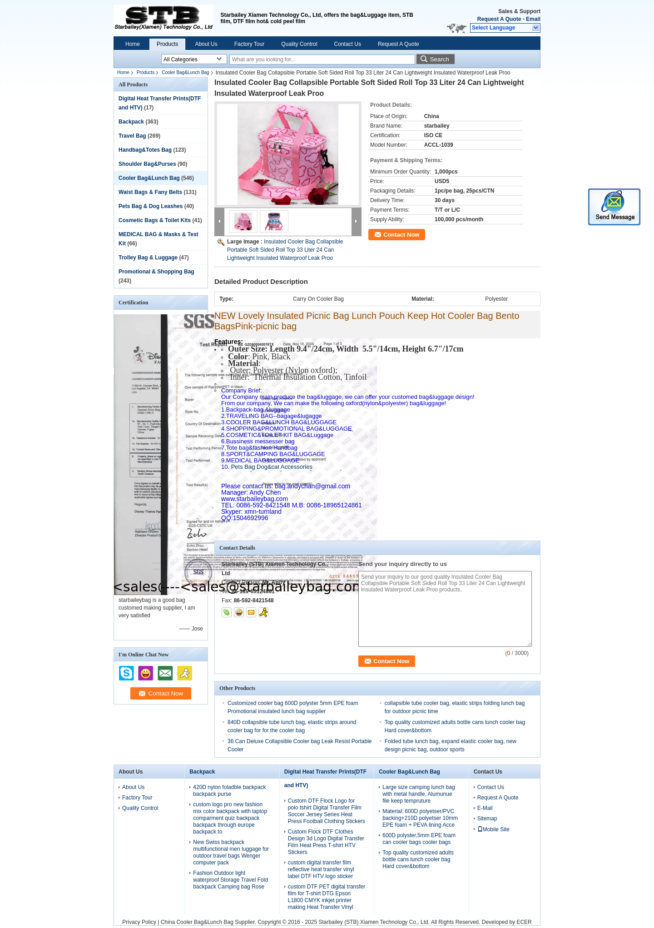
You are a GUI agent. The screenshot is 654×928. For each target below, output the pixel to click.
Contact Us (347, 44)
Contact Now (401, 234)
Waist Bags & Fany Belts (150, 192)
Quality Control (299, 44)
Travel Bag (132, 136)
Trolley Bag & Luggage (148, 257)
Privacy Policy (139, 922)
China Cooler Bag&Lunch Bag (197, 922)
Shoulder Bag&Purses (147, 164)
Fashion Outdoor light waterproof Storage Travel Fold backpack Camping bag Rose (230, 880)
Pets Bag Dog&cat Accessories (266, 466)
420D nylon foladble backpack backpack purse (229, 790)
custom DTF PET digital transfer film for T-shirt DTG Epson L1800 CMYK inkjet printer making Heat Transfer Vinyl (327, 896)
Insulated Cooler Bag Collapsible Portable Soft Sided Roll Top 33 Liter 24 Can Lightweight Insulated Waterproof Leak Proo (285, 249)
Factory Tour (249, 44)
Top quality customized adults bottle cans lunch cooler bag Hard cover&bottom (418, 859)
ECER (523, 922)
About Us (206, 44)
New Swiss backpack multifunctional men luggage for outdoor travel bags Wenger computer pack (231, 852)
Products (167, 44)
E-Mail (485, 808)
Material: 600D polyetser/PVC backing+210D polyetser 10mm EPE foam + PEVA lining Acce (420, 818)
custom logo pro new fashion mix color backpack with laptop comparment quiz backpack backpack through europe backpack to (230, 818)
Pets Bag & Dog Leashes (151, 206)
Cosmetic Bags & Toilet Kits (155, 220)
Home (132, 44)
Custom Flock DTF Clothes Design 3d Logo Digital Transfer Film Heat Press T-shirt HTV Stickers (326, 842)
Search (439, 59)
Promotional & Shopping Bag (156, 271)
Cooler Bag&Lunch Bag (185, 72)
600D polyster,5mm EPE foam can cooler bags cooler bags (419, 838)
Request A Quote (499, 19)
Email (533, 19)
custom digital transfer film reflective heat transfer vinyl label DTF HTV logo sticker (321, 869)
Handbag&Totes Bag (145, 150)
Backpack (131, 122)
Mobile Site (493, 829)
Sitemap (487, 818)
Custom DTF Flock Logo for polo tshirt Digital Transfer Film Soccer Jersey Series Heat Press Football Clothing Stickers (326, 811)
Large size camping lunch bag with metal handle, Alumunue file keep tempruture (418, 794)
